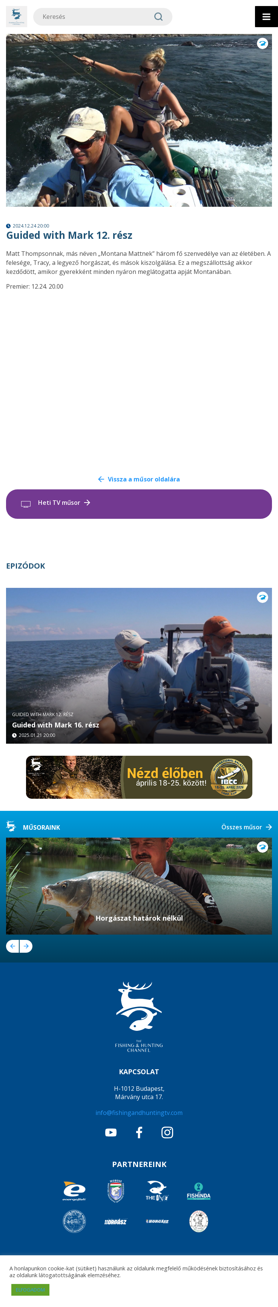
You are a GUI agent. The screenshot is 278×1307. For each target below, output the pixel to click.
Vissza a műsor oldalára (144, 479)
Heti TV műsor (59, 502)
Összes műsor (241, 827)
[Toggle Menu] (266, 16)
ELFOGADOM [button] (30, 1289)
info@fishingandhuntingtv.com (139, 1113)
